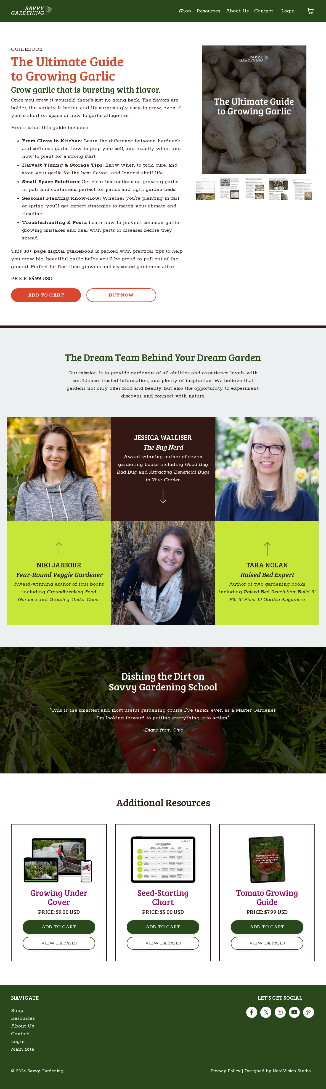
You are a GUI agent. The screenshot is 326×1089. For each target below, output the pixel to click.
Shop (185, 11)
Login (288, 11)
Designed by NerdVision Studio (278, 1079)
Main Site (22, 1057)
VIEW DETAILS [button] (59, 951)
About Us (237, 11)
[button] (46, 295)
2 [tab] (163, 757)
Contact (263, 11)
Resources (208, 11)
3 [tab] (172, 757)
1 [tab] (154, 757)
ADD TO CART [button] (59, 935)
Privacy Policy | (226, 1079)
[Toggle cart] (310, 11)
